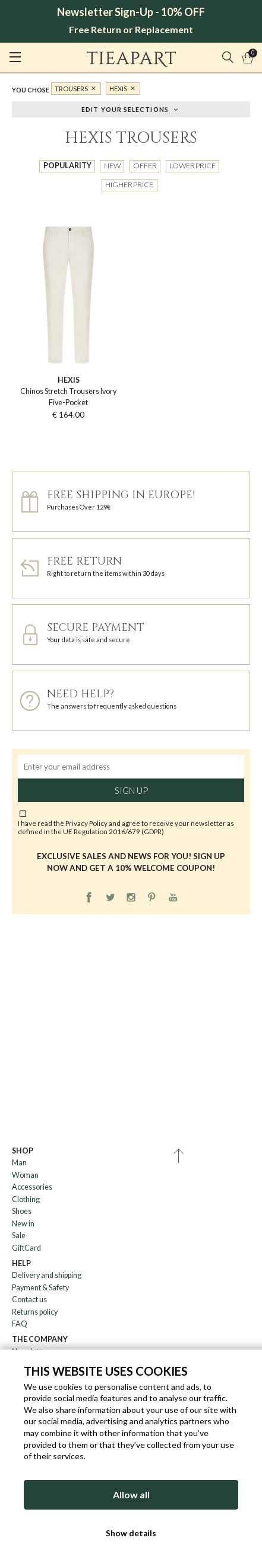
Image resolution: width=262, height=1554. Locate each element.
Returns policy (35, 1312)
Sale (19, 1235)
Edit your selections (125, 109)
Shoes (21, 1211)
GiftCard (26, 1248)
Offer (145, 165)
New (112, 165)
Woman (25, 1175)
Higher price (129, 184)
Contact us (29, 1299)
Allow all (131, 1494)
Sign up (131, 790)
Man (19, 1162)
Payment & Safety (40, 1287)
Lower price (192, 165)
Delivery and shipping (46, 1275)
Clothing (26, 1199)
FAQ (19, 1323)
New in (23, 1223)
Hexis (118, 88)
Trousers (71, 88)
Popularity (67, 165)
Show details (131, 1533)
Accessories (32, 1187)
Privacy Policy (86, 823)
